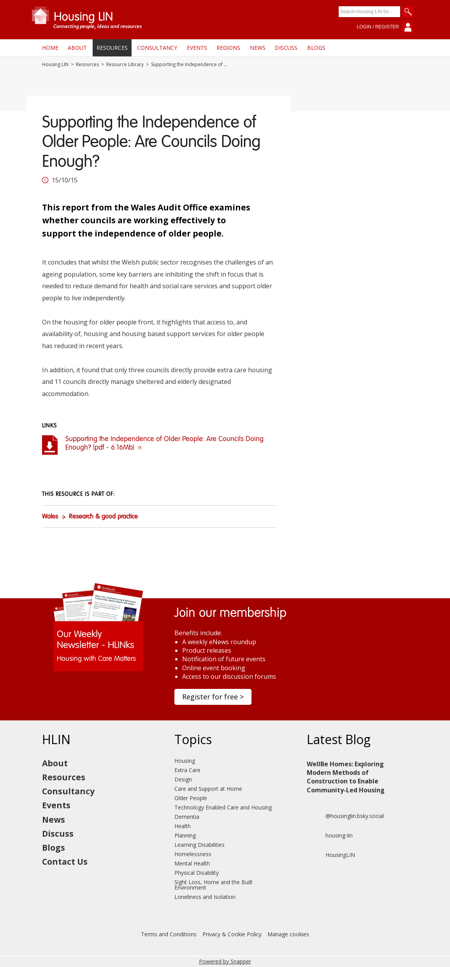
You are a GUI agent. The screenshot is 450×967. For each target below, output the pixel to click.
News (257, 47)
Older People (190, 798)
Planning (185, 835)
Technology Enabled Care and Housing (223, 807)
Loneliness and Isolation (205, 896)
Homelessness (192, 854)
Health (182, 826)
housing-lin (330, 835)
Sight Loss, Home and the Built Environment (213, 884)
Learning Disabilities (199, 844)
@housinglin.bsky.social (345, 816)
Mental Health (192, 863)
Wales (50, 517)
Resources (112, 47)
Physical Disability (196, 872)
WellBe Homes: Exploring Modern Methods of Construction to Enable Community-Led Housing (346, 777)
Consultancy (157, 47)
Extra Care (187, 770)
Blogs (316, 47)
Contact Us (65, 861)
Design (183, 779)
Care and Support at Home (208, 788)
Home (50, 47)
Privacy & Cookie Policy (232, 934)
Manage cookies (288, 934)
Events (197, 47)
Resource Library (125, 64)
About (77, 47)
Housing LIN (55, 64)
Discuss (286, 47)
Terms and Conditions (169, 934)
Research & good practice (103, 517)
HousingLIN (331, 855)
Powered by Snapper (225, 961)
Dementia (186, 816)
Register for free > (213, 696)
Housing (184, 760)
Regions (228, 47)
